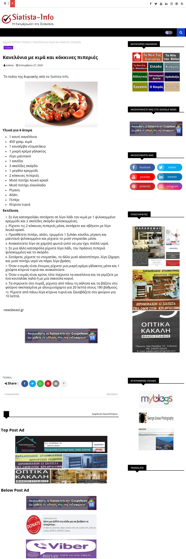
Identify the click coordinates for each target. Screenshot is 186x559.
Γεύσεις (26, 42)
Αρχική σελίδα (11, 42)
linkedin (172, 177)
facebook (145, 167)
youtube (145, 177)
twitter (172, 167)
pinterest (145, 186)
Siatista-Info (59, 76)
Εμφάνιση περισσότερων (105, 413)
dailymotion (142, 195)
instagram (172, 186)
